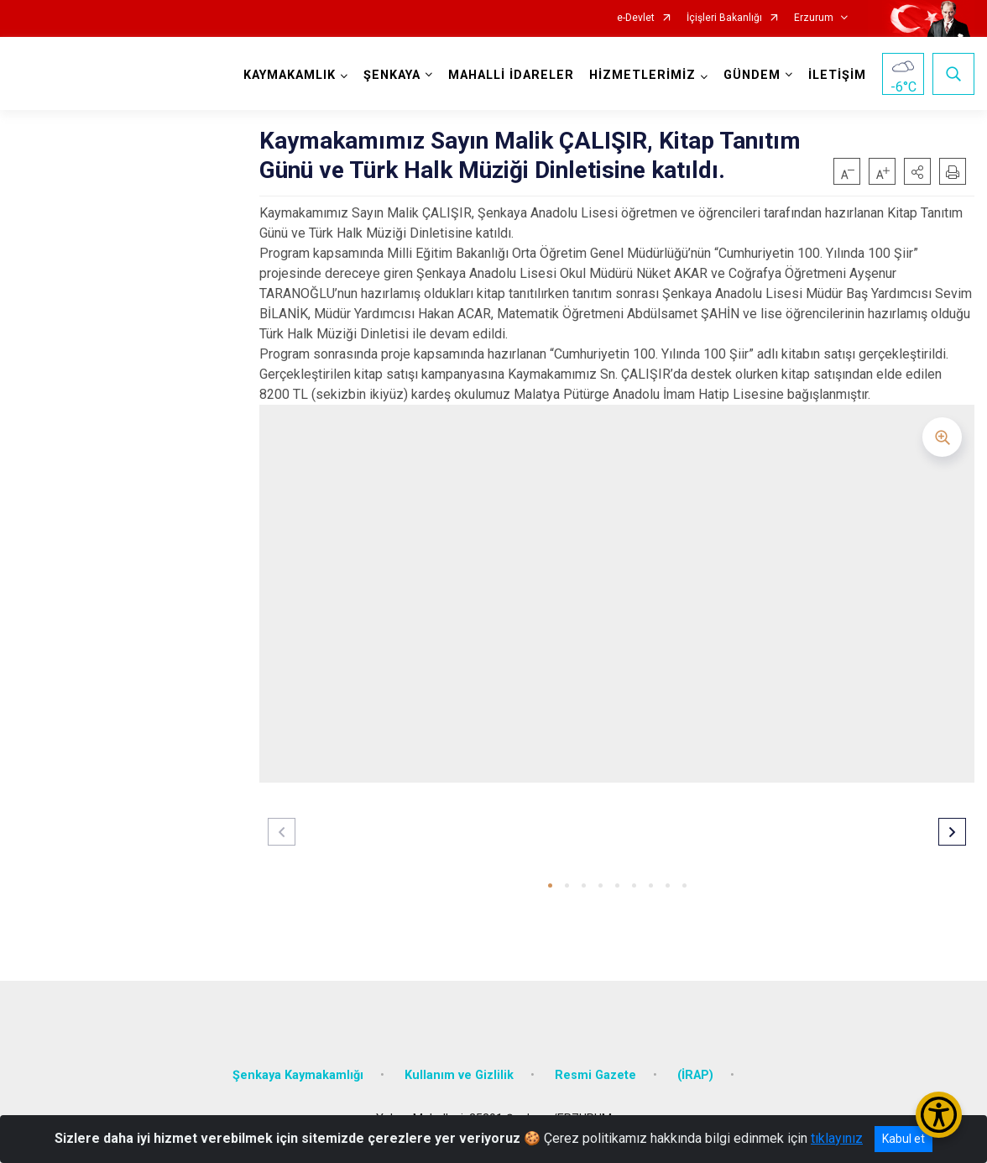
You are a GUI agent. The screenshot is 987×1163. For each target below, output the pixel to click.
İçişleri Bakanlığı (724, 18)
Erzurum (813, 18)
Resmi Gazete (595, 1075)
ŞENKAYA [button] (391, 75)
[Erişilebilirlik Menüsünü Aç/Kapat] (939, 1115)
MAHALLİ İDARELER (511, 75)
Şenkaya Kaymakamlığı (297, 1075)
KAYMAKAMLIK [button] (289, 75)
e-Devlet (636, 18)
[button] (917, 171)
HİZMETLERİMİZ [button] (642, 75)
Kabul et (903, 1138)
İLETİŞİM (837, 75)
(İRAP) (695, 1075)
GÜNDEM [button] (752, 75)
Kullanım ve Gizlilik (459, 1075)
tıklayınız (837, 1138)
